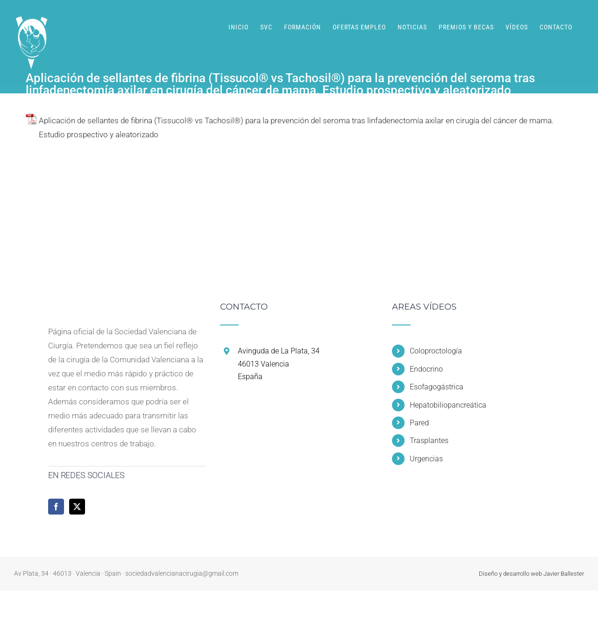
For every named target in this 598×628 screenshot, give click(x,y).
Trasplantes (429, 440)
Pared (419, 422)
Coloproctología (436, 350)
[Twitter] (77, 507)
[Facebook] (56, 507)
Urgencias (426, 458)
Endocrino (426, 369)
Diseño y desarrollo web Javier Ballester (531, 573)
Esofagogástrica (436, 386)
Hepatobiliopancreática (448, 405)
